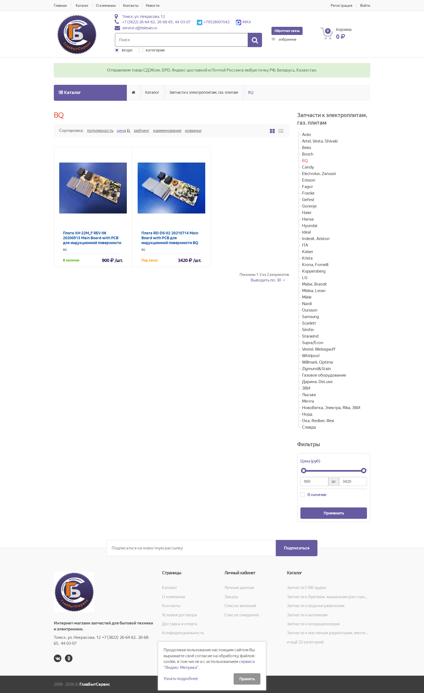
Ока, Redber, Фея (318, 420)
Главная (60, 6)
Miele (307, 297)
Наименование (167, 130)
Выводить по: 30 (266, 280)
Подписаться (296, 548)
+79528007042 (213, 22)
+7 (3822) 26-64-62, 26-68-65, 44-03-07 (156, 22)
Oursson (309, 310)
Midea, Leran (314, 290)
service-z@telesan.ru (139, 28)
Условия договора (179, 615)
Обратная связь (287, 31)
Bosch (307, 154)
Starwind (310, 336)
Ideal (306, 232)
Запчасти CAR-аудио (306, 587)
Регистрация (341, 6)
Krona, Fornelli (315, 264)
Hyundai (309, 225)
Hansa (308, 219)
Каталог (82, 6)
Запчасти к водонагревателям (316, 605)
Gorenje (309, 206)
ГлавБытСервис (95, 684)
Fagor (307, 186)
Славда (309, 427)
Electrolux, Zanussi (319, 173)
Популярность (100, 130)
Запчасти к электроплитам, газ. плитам (203, 92)
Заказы (231, 596)
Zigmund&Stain (316, 368)
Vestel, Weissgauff (319, 349)
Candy (308, 167)
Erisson (308, 180)
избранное (283, 39)
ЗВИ (306, 388)
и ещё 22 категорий (305, 642)
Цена (121, 130)
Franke (308, 193)
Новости (153, 6)
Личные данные (239, 587)
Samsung (310, 316)
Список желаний (240, 605)
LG (304, 277)
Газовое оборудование (324, 375)
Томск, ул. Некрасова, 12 (143, 16)
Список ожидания (241, 615)
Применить (334, 513)
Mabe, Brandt (314, 284)
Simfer (308, 329)
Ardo (306, 134)
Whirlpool (310, 355)
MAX (243, 22)
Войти (365, 6)
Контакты (130, 6)
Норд (307, 414)
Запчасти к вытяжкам (307, 615)
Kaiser (307, 251)
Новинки (193, 130)
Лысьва (309, 394)
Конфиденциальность (183, 632)
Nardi (307, 303)
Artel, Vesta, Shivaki (319, 141)
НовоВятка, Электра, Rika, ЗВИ (331, 407)
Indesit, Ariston (316, 238)
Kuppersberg (314, 271)
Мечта (308, 401)
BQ (250, 92)
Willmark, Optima (317, 362)
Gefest (308, 199)
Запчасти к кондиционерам (313, 623)
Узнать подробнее (181, 678)
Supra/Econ (312, 342)
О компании (106, 6)
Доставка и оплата (179, 623)
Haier (307, 212)
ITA (305, 245)
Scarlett (309, 323)
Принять (247, 679)
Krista (307, 258)
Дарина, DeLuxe (317, 381)
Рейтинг (142, 130)
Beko (306, 147)
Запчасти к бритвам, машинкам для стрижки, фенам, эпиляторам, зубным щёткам (328, 596)
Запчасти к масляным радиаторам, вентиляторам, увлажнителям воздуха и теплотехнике (328, 632)
